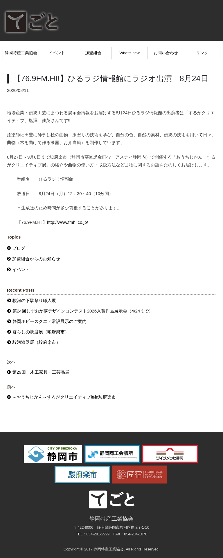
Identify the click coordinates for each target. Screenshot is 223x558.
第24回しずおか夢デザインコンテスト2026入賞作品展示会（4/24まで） (82, 310)
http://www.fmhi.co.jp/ (67, 222)
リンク (202, 53)
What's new (129, 53)
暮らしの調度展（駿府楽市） (40, 331)
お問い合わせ (166, 53)
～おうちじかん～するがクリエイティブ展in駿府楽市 (64, 397)
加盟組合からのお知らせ (36, 258)
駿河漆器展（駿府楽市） (36, 342)
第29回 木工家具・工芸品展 (40, 372)
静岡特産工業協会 (21, 53)
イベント (57, 53)
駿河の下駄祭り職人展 (34, 300)
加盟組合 (93, 53)
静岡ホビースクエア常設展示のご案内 (49, 321)
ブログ (18, 248)
